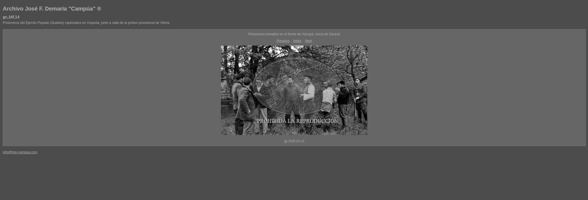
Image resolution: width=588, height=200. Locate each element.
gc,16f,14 (11, 17)
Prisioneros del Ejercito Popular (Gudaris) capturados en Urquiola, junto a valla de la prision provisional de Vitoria (86, 23)
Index (297, 41)
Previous (283, 41)
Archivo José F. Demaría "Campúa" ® (52, 9)
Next (308, 41)
